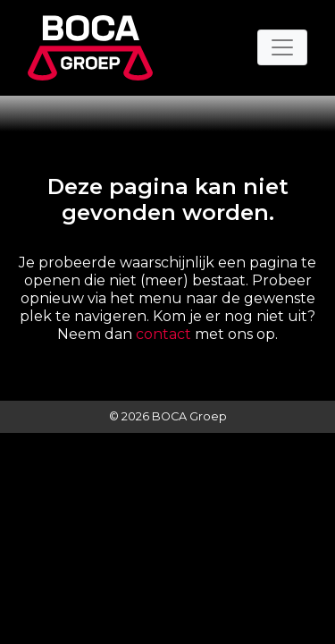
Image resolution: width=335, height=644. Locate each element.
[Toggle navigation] (282, 47)
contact (163, 334)
